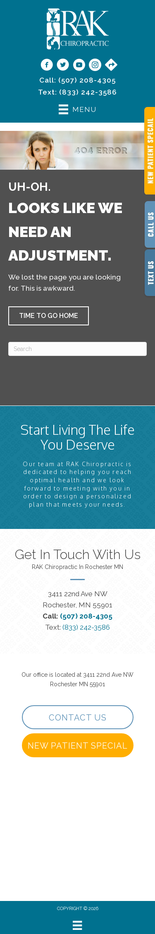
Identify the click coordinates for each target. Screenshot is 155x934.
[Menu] (77, 925)
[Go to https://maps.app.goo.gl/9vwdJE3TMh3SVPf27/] (111, 65)
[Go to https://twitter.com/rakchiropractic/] (62, 65)
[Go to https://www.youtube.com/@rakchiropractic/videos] (79, 65)
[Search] (77, 349)
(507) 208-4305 (87, 80)
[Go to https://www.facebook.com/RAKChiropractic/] (46, 65)
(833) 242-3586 (88, 92)
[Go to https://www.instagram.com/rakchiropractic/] (95, 65)
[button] (48, 315)
